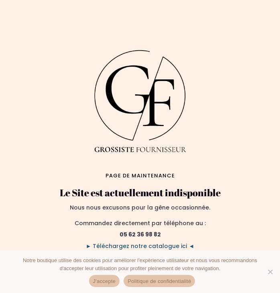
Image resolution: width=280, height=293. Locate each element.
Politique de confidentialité (159, 281)
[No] (270, 272)
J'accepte (104, 281)
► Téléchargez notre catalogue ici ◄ (140, 246)
